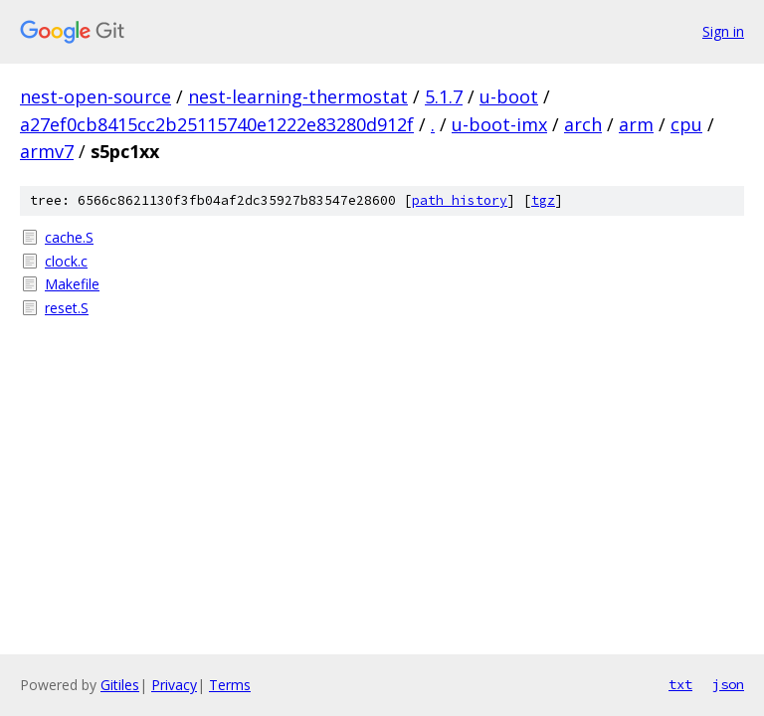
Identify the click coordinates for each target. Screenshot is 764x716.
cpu (686, 124)
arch (583, 124)
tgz (543, 200)
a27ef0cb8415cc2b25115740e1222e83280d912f (217, 124)
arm (636, 124)
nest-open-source (95, 96)
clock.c (66, 261)
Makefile (72, 283)
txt (680, 684)
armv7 (47, 151)
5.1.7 (444, 96)
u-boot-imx (499, 124)
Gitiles (119, 684)
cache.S (69, 237)
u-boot (508, 96)
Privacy (174, 684)
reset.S (67, 307)
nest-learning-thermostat (298, 96)
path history (459, 200)
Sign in (723, 31)
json (728, 684)
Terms (230, 684)
